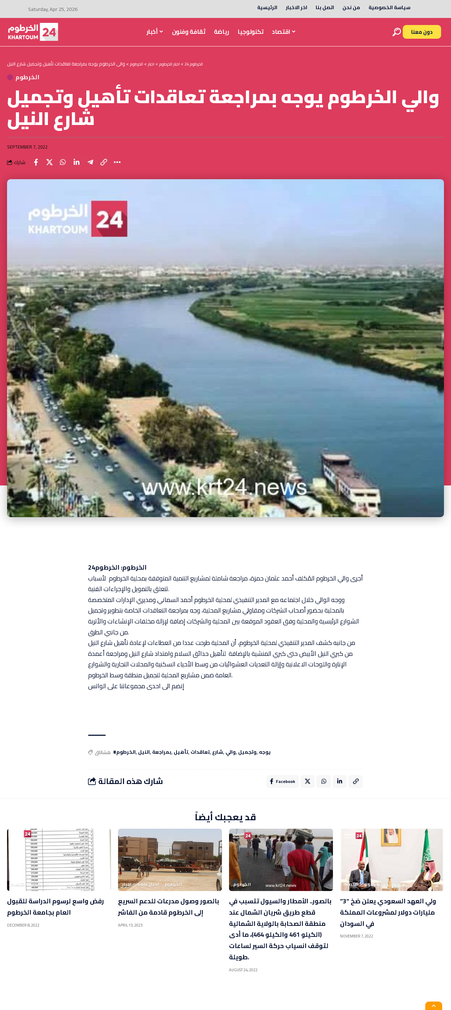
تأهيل (181, 758)
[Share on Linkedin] (82, 168)
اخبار (127, 892)
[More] (128, 168)
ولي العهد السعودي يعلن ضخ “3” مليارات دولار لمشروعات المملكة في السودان (386, 925)
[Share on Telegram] (97, 168)
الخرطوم (41, 79)
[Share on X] (52, 168)
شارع (217, 758)
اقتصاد (18, 892)
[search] (397, 32)
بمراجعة (161, 758)
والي (231, 758)
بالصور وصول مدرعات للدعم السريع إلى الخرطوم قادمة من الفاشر (166, 919)
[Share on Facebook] (37, 168)
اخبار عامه (148, 892)
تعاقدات (200, 758)
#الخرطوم (124, 758)
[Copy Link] (112, 168)
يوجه (265, 758)
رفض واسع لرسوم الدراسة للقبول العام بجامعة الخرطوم (53, 919)
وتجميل (247, 758)
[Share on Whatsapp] (67, 168)
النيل (144, 758)
